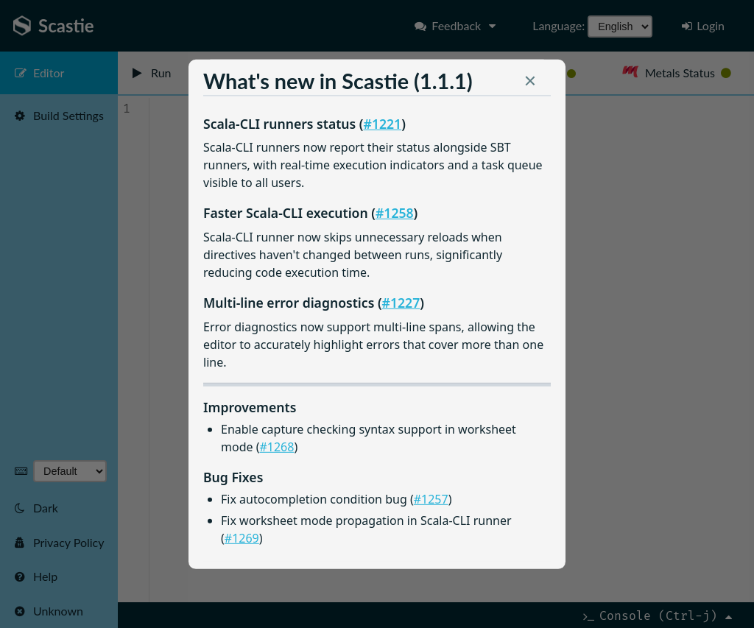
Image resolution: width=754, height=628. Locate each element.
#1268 (276, 447)
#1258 (395, 213)
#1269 (242, 537)
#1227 (401, 302)
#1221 (383, 123)
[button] (530, 84)
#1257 (431, 499)
